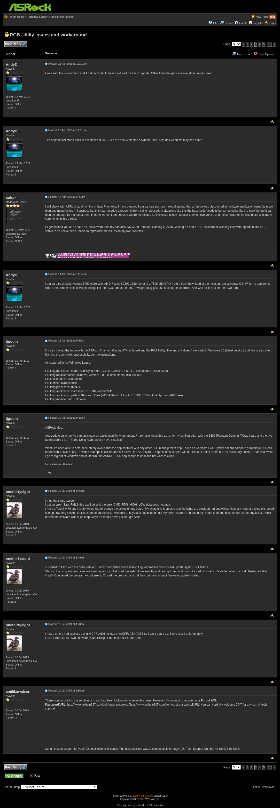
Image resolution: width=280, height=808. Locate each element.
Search (229, 23)
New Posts (262, 16)
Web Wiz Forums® (143, 795)
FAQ (215, 23)
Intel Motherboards (62, 16)
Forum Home (16, 16)
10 (269, 44)
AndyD (13, 64)
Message (51, 53)
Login (273, 23)
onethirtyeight (19, 492)
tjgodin (13, 341)
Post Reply (15, 44)
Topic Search (242, 54)
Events (240, 23)
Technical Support (37, 16)
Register (258, 23)
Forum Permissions (265, 787)
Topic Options (264, 54)
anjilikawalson (19, 691)
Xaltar (12, 198)
